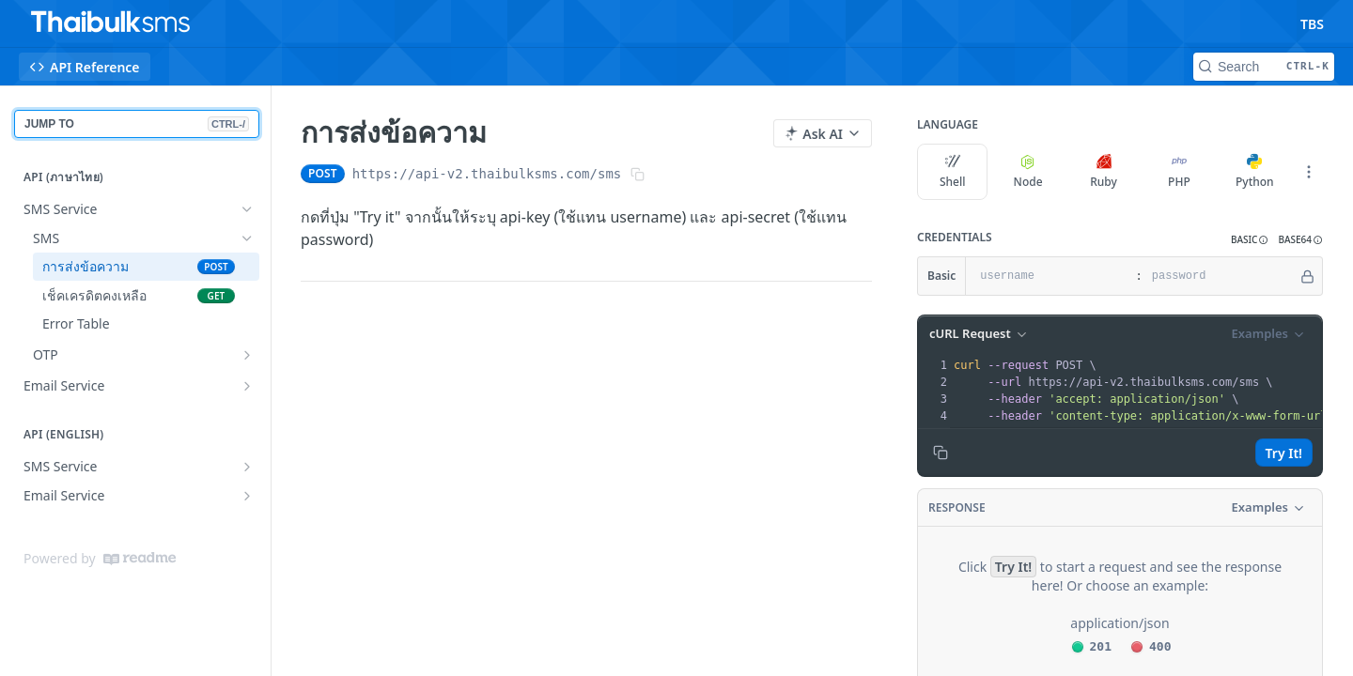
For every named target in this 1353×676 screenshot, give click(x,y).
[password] (1220, 276)
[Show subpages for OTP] (247, 354)
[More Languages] (1309, 172)
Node (1028, 172)
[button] (1249, 240)
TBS (1312, 24)
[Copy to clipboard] (940, 452)
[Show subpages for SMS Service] (247, 466)
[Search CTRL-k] (1263, 67)
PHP (1179, 172)
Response (957, 507)
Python (1255, 172)
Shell (953, 172)
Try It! (1284, 453)
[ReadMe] (139, 558)
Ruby (1103, 172)
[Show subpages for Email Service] (247, 385)
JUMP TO (136, 123)
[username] (1048, 276)
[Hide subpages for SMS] (247, 238)
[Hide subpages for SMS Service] (247, 209)
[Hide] (1307, 276)
